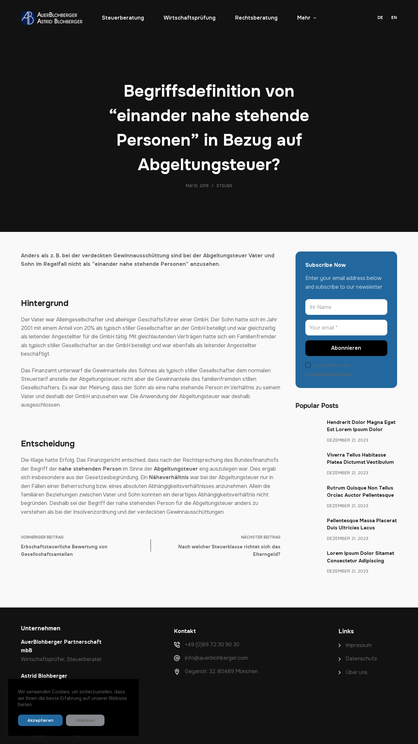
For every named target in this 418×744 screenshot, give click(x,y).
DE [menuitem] (380, 17)
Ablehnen (76, 720)
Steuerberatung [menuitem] (123, 17)
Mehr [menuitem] (306, 17)
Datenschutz (361, 658)
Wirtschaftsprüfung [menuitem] (190, 17)
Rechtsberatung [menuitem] (256, 17)
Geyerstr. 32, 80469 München (221, 671)
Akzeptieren (37, 720)
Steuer (224, 185)
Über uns (356, 672)
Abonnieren (346, 348)
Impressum (359, 645)
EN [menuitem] (394, 17)
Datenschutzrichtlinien (328, 374)
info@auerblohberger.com (216, 658)
